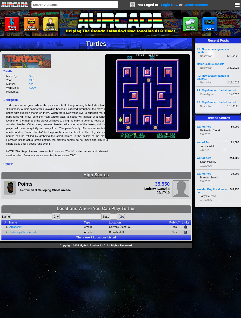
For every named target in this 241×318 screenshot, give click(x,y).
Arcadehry (15, 226)
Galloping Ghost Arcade (23, 232)
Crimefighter (207, 94)
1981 (32, 80)
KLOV (32, 87)
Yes (31, 83)
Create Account (195, 5)
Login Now (169, 5)
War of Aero (204, 126)
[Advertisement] (96, 283)
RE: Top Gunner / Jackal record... (217, 90)
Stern (32, 76)
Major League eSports (210, 63)
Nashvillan (206, 55)
